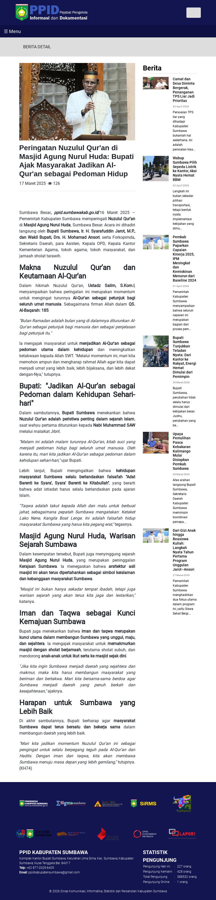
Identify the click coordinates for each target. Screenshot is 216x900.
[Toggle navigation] (193, 12)
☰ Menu (12, 31)
